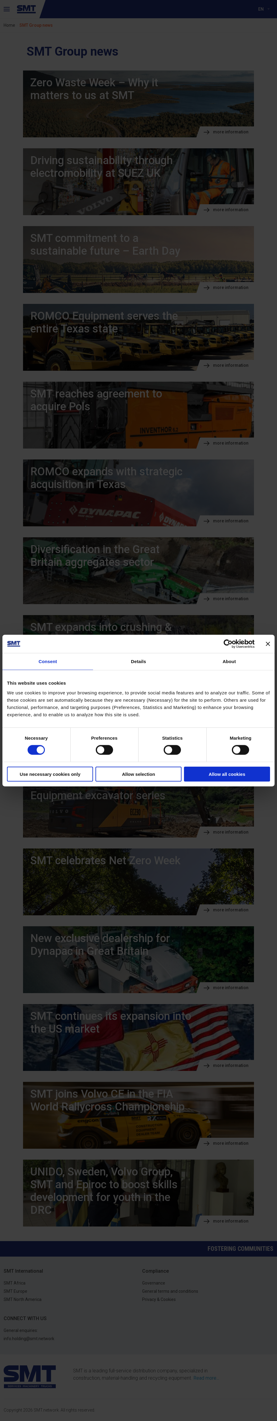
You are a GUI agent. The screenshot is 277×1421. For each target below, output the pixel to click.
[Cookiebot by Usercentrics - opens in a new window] (228, 644)
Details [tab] (138, 661)
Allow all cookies (227, 773)
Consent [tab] (47, 661)
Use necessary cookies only (50, 773)
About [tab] (229, 661)
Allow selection (138, 773)
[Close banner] (268, 644)
